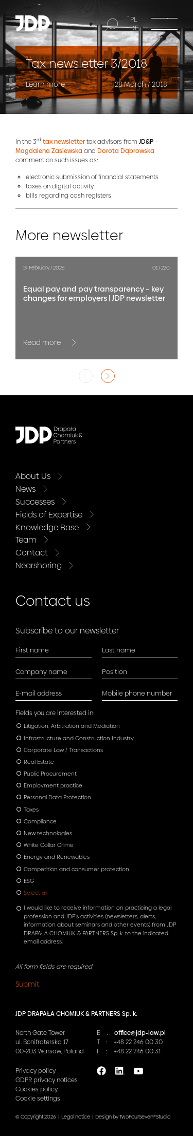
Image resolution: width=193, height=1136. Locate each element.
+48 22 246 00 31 (137, 1051)
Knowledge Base (47, 527)
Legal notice (75, 1116)
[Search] (111, 25)
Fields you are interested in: (55, 713)
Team (26, 540)
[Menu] (164, 23)
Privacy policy (35, 1071)
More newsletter (69, 235)
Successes (35, 502)
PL (133, 19)
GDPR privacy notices (46, 1080)
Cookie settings (37, 1098)
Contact (31, 553)
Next (108, 376)
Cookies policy (36, 1089)
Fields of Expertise (48, 515)
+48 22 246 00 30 (138, 1042)
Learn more (46, 84)
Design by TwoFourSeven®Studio (132, 1116)
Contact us (52, 601)
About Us (32, 476)
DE (134, 28)
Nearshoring (38, 565)
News (25, 489)
